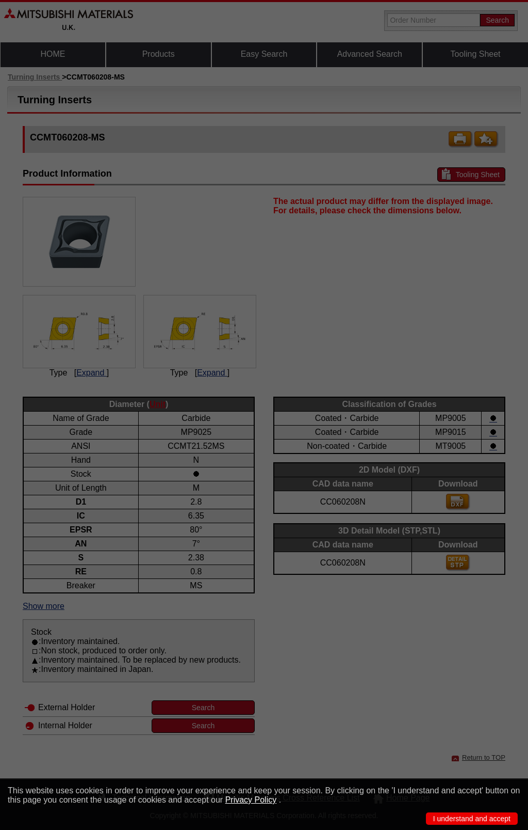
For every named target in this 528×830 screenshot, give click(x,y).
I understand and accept (471, 819)
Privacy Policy (251, 799)
